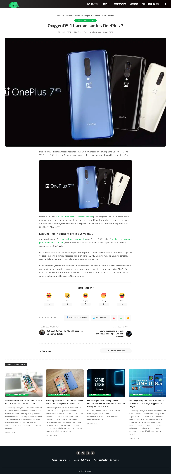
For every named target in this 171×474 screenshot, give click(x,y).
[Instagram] (88, 453)
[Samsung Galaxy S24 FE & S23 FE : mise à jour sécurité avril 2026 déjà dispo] (24, 383)
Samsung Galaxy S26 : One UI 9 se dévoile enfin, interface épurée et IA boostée (64, 402)
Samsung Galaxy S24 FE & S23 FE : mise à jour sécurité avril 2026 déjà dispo (23, 402)
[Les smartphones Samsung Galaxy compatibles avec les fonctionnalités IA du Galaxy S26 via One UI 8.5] (106, 383)
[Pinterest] (114, 318)
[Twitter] (100, 318)
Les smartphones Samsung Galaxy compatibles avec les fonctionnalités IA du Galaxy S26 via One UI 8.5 (106, 403)
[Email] (128, 318)
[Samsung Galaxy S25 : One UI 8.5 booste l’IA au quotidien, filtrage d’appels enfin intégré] (147, 383)
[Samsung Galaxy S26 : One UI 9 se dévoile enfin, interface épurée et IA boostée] (65, 383)
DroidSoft (60, 15)
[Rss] (92, 453)
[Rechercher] (164, 4)
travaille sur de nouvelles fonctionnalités (74, 216)
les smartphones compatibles (72, 239)
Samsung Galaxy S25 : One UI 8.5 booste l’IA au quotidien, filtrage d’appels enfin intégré (146, 403)
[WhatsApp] (121, 318)
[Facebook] (76, 318)
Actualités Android (74, 15)
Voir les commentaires (116, 350)
